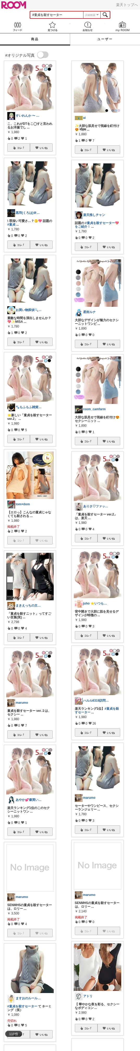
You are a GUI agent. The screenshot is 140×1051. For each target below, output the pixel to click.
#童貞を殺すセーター (22, 1006)
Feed (17, 26)
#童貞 (11, 224)
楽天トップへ (127, 5)
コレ (21, 147)
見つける (52, 26)
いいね (43, 147)
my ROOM (122, 26)
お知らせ (87, 26)
